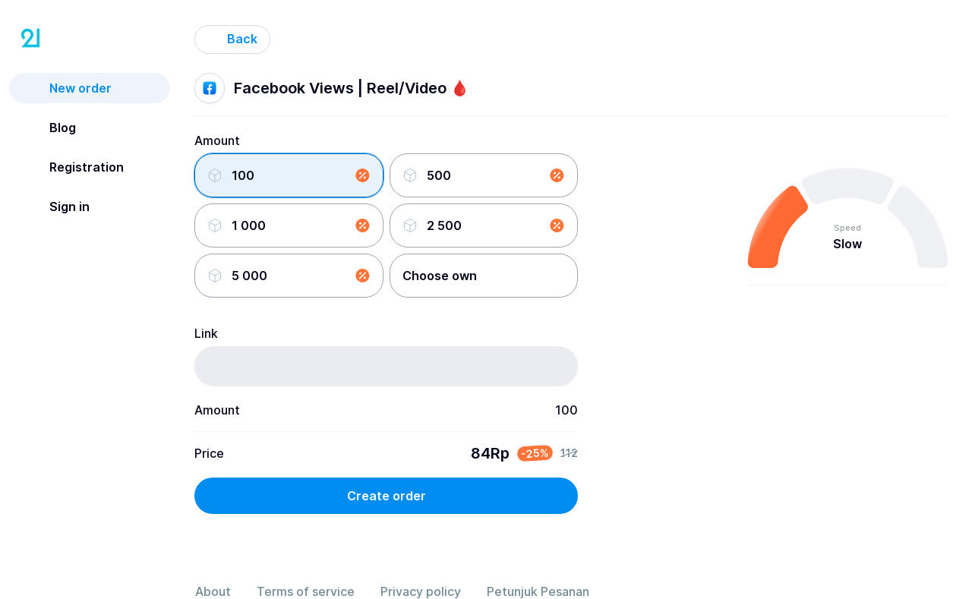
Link (206, 333)
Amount (217, 140)
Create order (386, 495)
